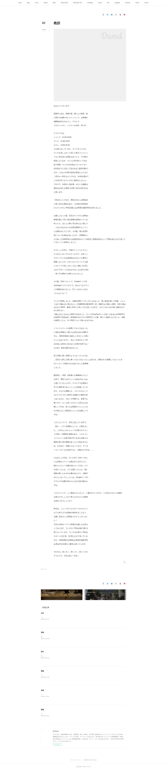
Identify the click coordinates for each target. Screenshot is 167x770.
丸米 (42, 613)
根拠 (42, 671)
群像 (42, 709)
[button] (20, 3)
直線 (42, 632)
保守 (42, 652)
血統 (42, 690)
